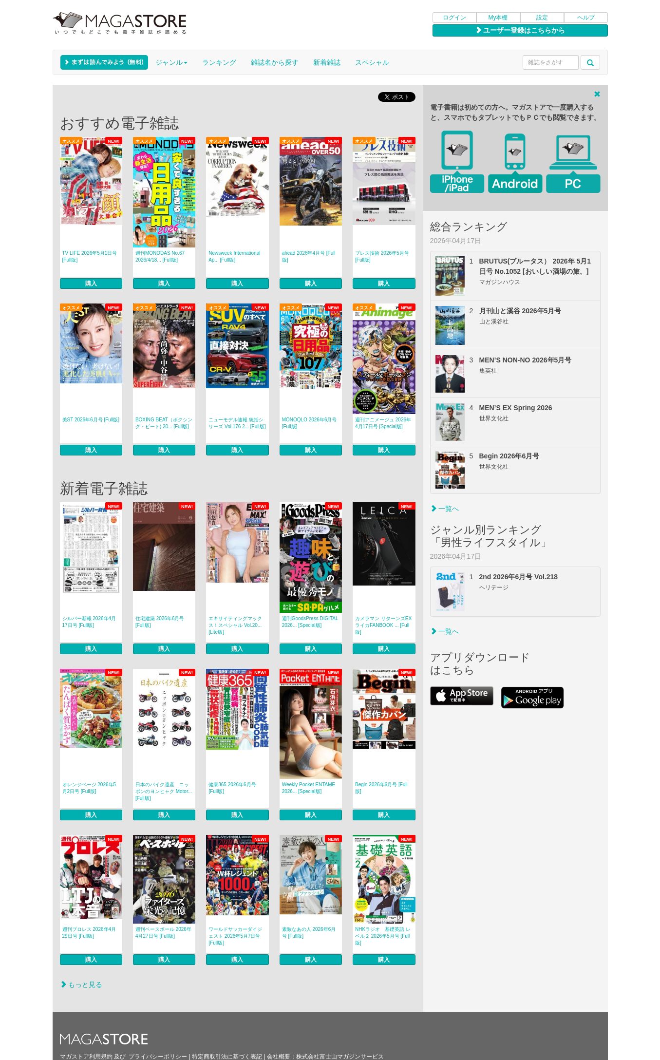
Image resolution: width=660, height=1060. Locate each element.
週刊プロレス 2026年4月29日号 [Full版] (89, 933)
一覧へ (444, 508)
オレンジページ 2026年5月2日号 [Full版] (89, 788)
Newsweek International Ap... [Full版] (234, 256)
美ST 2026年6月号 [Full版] (91, 419)
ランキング (219, 62)
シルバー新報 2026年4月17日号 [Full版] (89, 622)
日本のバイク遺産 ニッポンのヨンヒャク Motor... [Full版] (163, 791)
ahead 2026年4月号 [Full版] (309, 256)
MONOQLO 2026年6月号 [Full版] (309, 423)
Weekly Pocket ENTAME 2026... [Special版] (309, 788)
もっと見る (81, 984)
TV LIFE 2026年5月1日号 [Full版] (89, 256)
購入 (91, 283)
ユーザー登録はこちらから (520, 30)
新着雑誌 (326, 62)
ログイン (454, 17)
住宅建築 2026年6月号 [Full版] (160, 622)
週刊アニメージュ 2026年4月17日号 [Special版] (383, 423)
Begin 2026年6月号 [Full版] (381, 788)
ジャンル (171, 62)
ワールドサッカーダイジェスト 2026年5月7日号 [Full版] (235, 936)
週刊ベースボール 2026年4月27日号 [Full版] (163, 933)
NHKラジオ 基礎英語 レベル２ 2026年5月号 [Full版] (383, 936)
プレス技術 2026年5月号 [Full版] (382, 256)
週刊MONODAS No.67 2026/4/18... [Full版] (160, 256)
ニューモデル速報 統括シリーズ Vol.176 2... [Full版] (236, 423)
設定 (542, 17)
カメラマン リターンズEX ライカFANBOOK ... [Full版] (383, 625)
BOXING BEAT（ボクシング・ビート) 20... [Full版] (163, 423)
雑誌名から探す (275, 62)
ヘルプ (586, 17)
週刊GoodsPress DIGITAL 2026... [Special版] (310, 622)
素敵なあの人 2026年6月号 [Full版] (309, 933)
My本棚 (498, 17)
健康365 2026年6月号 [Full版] (232, 788)
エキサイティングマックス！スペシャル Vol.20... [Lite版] (235, 625)
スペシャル (372, 62)
